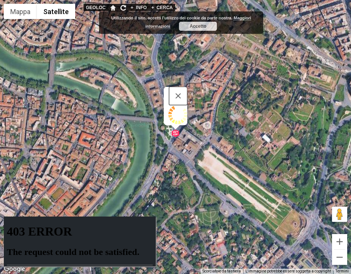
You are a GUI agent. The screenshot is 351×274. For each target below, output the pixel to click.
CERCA (161, 7)
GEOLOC (96, 7)
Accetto (198, 26)
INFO (139, 7)
